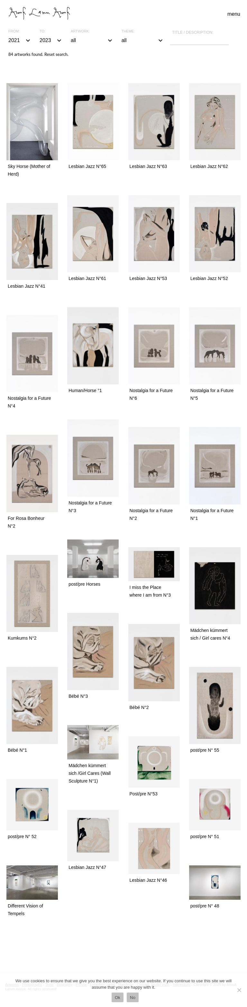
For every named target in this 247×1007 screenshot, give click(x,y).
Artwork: (80, 31)
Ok (117, 997)
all (92, 40)
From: (14, 31)
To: (42, 31)
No (132, 997)
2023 (51, 40)
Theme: (128, 31)
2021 (20, 40)
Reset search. (56, 54)
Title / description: (192, 32)
